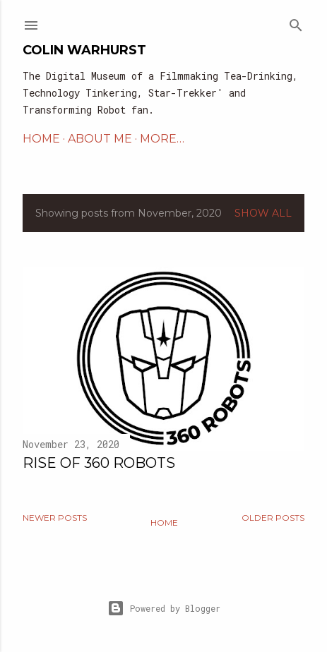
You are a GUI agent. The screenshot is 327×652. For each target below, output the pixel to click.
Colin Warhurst (84, 50)
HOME (41, 138)
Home (164, 522)
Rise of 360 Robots (99, 462)
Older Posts (273, 517)
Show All (263, 213)
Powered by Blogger (163, 608)
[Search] (295, 22)
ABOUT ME (100, 138)
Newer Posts (55, 517)
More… (162, 138)
